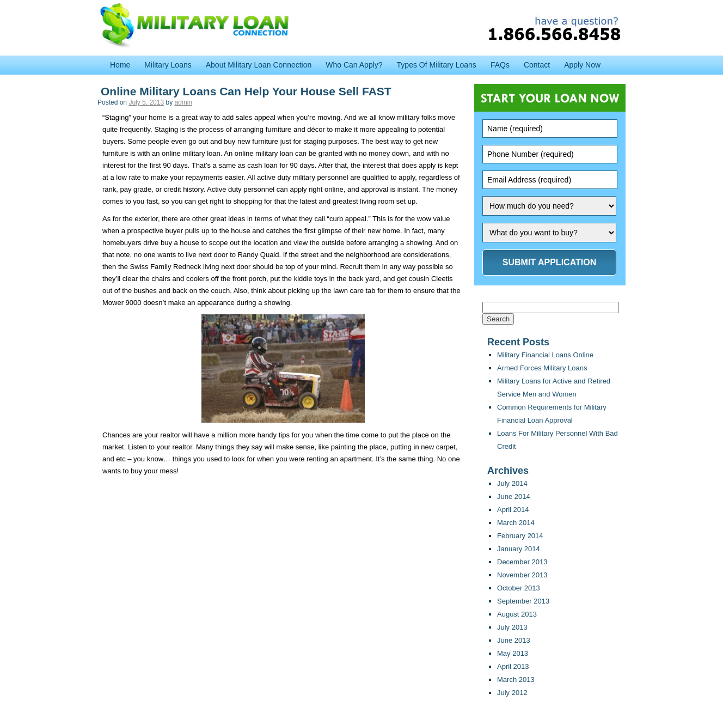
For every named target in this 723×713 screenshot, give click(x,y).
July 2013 (512, 627)
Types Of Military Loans (436, 64)
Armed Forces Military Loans (542, 368)
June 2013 (513, 640)
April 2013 (513, 666)
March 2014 (516, 523)
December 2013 (522, 562)
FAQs (500, 64)
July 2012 (512, 692)
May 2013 (512, 653)
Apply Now (582, 64)
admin (183, 102)
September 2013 (523, 601)
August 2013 (517, 614)
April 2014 (513, 509)
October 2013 (518, 588)
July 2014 (512, 483)
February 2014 (520, 536)
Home (120, 64)
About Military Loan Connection (259, 64)
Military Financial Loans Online (545, 355)
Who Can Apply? (354, 64)
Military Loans (167, 64)
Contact (537, 64)
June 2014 (513, 496)
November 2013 (522, 575)
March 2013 (516, 679)
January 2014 (518, 549)
